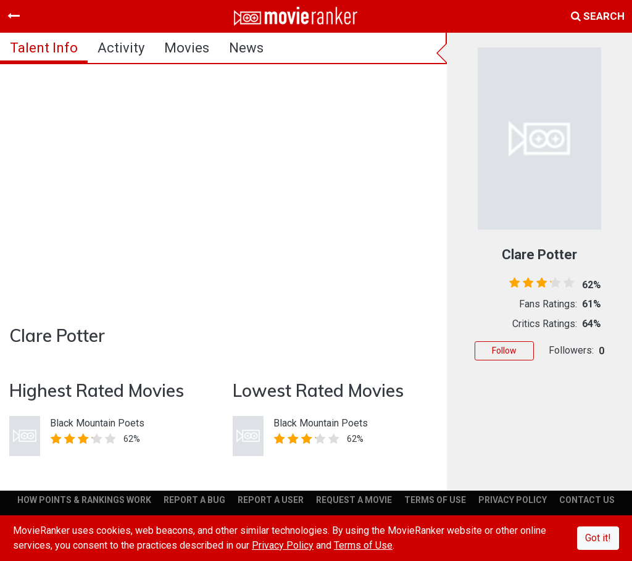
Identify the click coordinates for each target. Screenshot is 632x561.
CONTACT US (587, 500)
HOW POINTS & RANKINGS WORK (84, 500)
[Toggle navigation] (13, 16)
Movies (186, 48)
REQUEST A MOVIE (354, 500)
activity (121, 48)
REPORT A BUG (194, 500)
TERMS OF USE (435, 500)
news (246, 48)
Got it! (598, 538)
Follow (504, 350)
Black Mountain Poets (97, 423)
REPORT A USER (271, 500)
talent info (44, 48)
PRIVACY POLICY (512, 500)
